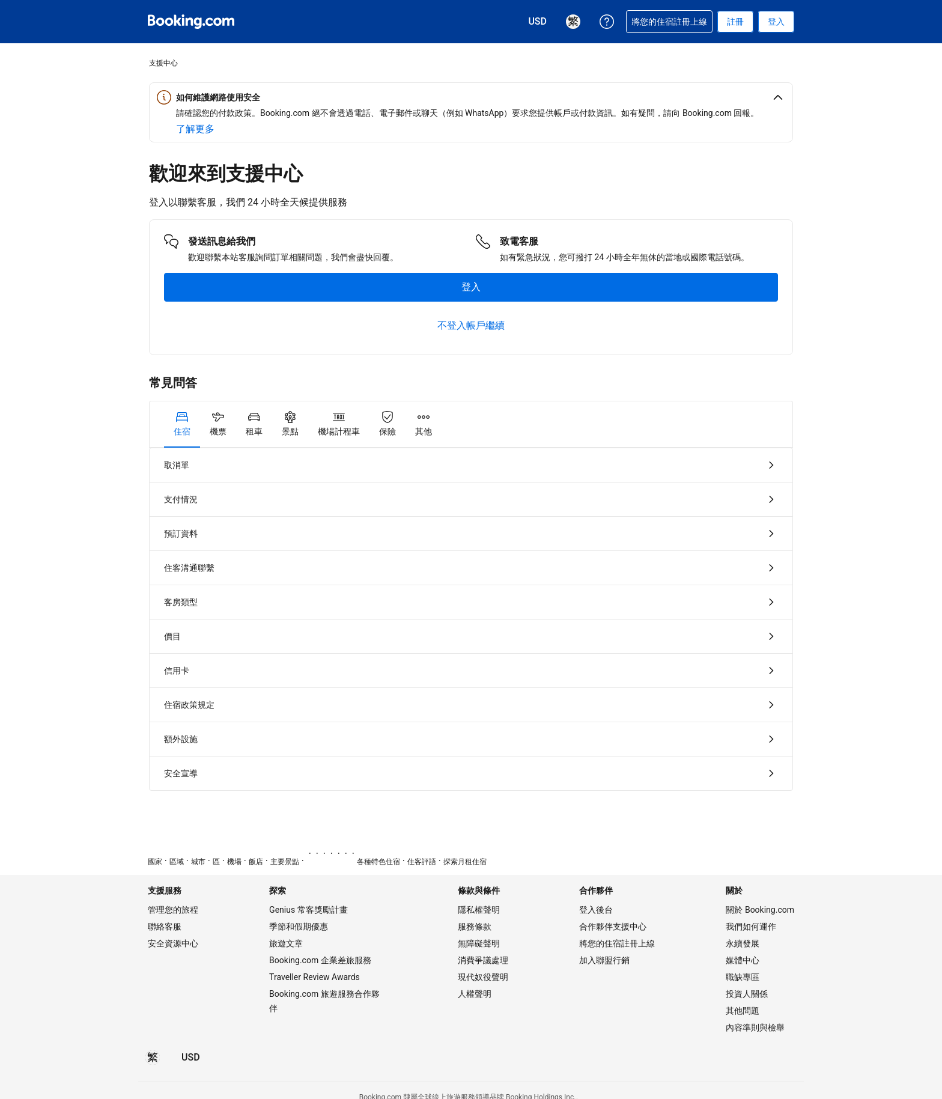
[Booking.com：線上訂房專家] (191, 21)
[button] (471, 97)
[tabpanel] (471, 619)
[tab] (182, 424)
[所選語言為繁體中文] (152, 1057)
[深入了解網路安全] (195, 129)
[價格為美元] (190, 1057)
